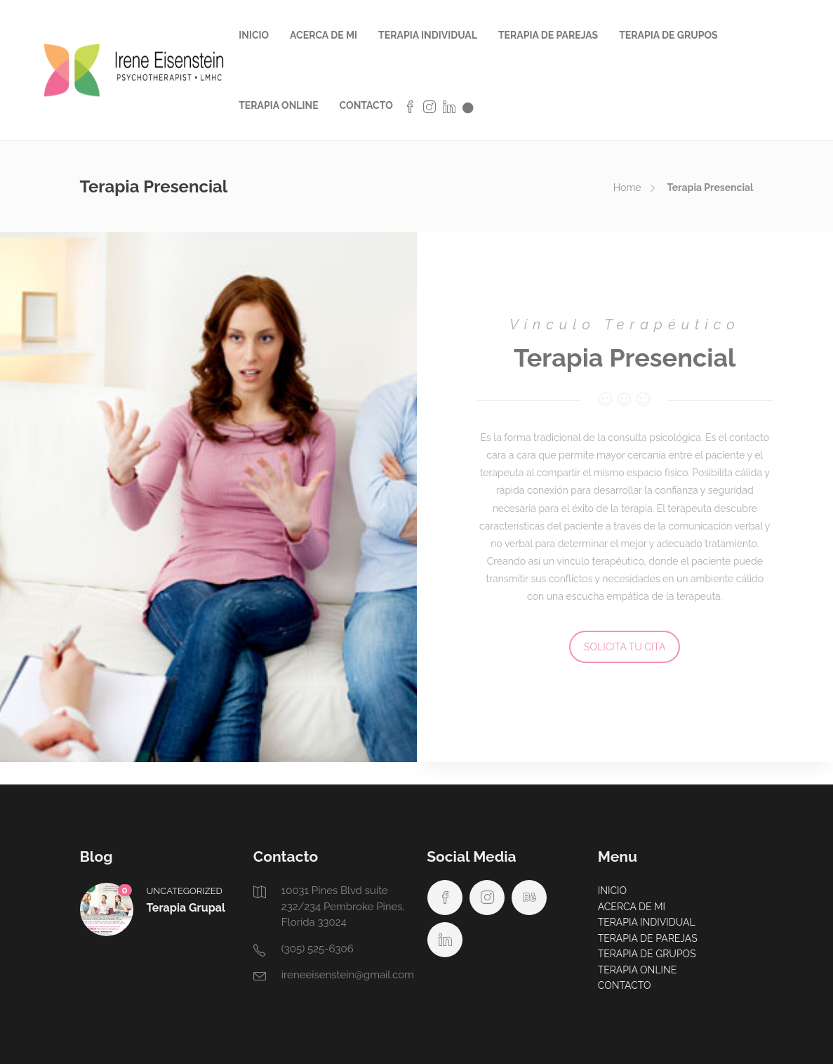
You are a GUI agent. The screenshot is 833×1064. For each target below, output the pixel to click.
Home (627, 187)
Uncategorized (184, 891)
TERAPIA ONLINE (278, 105)
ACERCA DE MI (323, 35)
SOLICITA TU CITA (624, 646)
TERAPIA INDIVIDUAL (427, 35)
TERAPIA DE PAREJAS (548, 35)
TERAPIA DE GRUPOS (668, 35)
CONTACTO (366, 105)
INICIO (254, 35)
